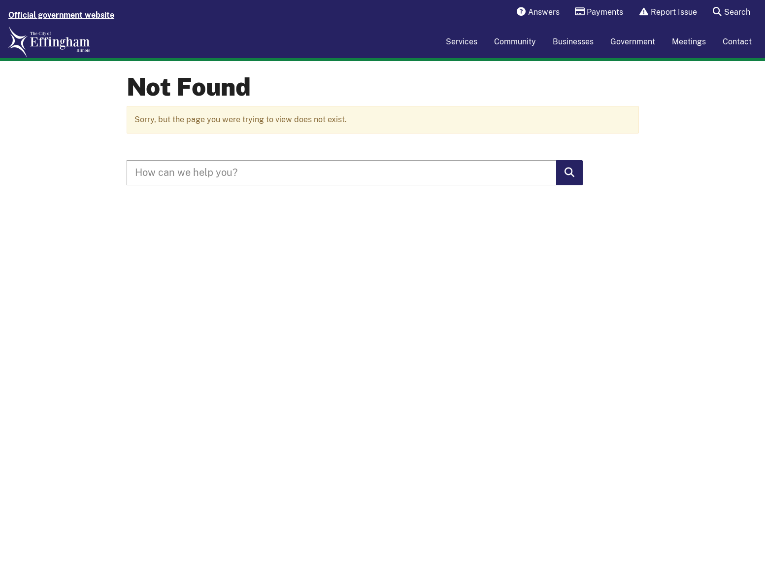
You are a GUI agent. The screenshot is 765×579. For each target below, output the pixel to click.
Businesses (573, 48)
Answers (534, 12)
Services (461, 48)
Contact (737, 48)
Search (728, 12)
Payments (596, 12)
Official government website (61, 15)
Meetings (689, 48)
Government (632, 48)
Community (515, 48)
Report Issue (664, 12)
